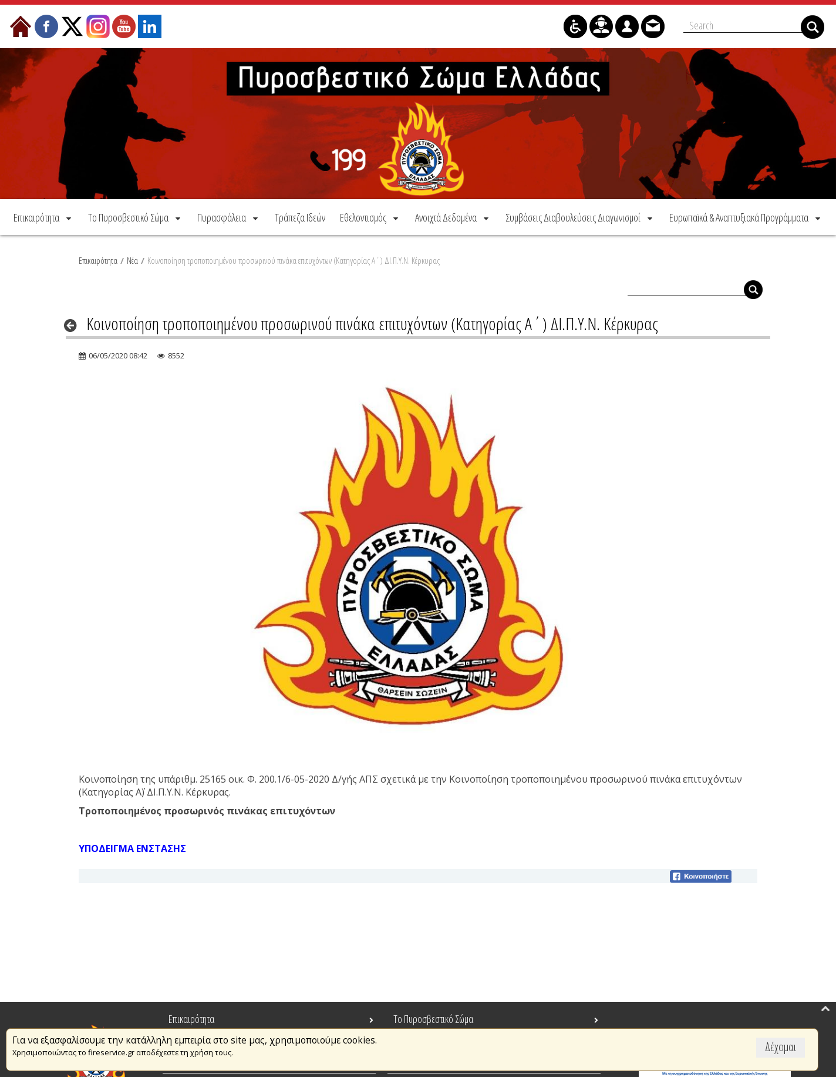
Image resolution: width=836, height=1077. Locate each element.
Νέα (132, 259)
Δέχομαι (780, 1047)
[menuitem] (43, 216)
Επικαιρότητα (98, 259)
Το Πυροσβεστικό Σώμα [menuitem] (433, 1019)
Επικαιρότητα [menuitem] (191, 1019)
